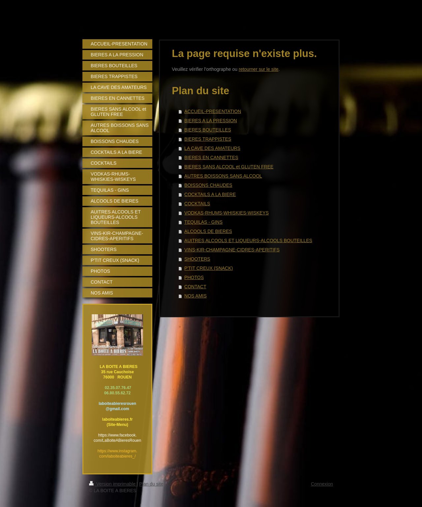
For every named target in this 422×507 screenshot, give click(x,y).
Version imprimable (113, 484)
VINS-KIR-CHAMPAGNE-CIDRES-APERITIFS (232, 249)
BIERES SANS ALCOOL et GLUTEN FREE (228, 166)
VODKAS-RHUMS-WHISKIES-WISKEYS (226, 212)
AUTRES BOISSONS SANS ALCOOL (223, 176)
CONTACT (195, 286)
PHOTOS (194, 277)
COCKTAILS (197, 203)
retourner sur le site (259, 69)
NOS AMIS (195, 295)
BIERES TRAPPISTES (207, 139)
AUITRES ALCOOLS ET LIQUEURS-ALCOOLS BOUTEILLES (248, 240)
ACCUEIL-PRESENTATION (212, 111)
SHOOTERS (197, 259)
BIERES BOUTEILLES (207, 129)
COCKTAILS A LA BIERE (210, 194)
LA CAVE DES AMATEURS (212, 148)
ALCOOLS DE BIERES (208, 231)
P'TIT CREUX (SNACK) (208, 268)
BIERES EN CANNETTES (211, 157)
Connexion (322, 484)
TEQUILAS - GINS (203, 222)
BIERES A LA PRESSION (210, 120)
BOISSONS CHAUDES (208, 185)
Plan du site (151, 484)
